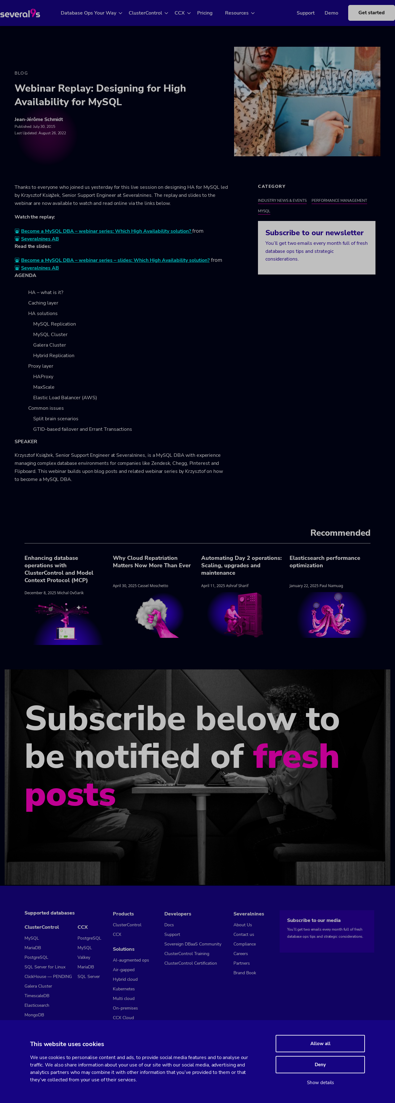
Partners (241, 963)
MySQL (264, 211)
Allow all (320, 1043)
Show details (320, 1082)
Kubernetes (124, 989)
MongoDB (34, 1015)
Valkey (84, 957)
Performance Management (339, 201)
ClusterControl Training (186, 954)
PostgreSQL (36, 957)
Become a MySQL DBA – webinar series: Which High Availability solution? (106, 232)
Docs (169, 925)
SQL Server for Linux (44, 967)
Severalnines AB (40, 239)
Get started (362, 12)
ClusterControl (153, 13)
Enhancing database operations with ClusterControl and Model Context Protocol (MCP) (58, 570)
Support (296, 13)
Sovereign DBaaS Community (192, 944)
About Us (242, 925)
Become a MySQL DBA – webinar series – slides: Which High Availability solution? (115, 261)
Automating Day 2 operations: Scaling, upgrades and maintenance (241, 566)
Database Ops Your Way (96, 13)
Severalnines (248, 914)
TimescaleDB (36, 996)
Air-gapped (124, 970)
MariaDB (32, 948)
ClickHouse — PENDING (48, 977)
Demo (322, 13)
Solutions (124, 949)
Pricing (212, 13)
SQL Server (89, 977)
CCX (187, 13)
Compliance (244, 944)
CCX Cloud (123, 1018)
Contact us (243, 934)
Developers (177, 914)
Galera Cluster (38, 986)
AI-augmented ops (131, 960)
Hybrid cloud (125, 979)
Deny (320, 1065)
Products (123, 914)
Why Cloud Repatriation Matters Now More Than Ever (152, 562)
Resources (244, 13)
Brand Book (244, 973)
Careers (240, 954)
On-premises (125, 1008)
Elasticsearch (36, 1005)
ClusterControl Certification (190, 963)
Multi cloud (124, 998)
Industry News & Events (282, 201)
